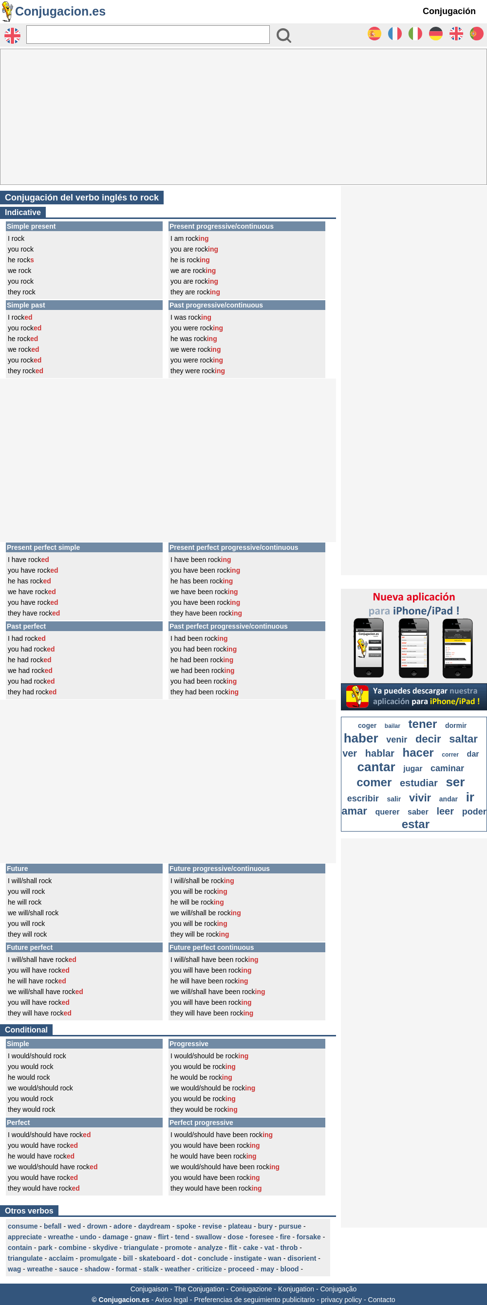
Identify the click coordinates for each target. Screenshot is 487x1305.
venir (396, 739)
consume (22, 1226)
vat (269, 1247)
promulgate (98, 1258)
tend (182, 1237)
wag (14, 1269)
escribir (363, 798)
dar (473, 754)
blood (290, 1269)
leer (445, 811)
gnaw (143, 1237)
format (126, 1269)
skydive (105, 1247)
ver (349, 753)
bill (128, 1258)
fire (285, 1237)
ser (455, 782)
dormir (456, 725)
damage (116, 1237)
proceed (241, 1269)
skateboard (157, 1258)
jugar (412, 768)
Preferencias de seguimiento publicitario (254, 1300)
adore (122, 1226)
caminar (447, 768)
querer (387, 812)
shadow (97, 1269)
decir (428, 739)
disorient (301, 1258)
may (267, 1269)
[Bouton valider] (284, 35)
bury (265, 1226)
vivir (420, 798)
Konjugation (296, 1289)
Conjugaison (150, 1289)
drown (97, 1226)
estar (416, 824)
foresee (261, 1237)
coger (367, 725)
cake (250, 1247)
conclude (213, 1258)
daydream (154, 1226)
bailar (392, 726)
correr (450, 754)
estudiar (419, 783)
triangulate (141, 1247)
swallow (208, 1237)
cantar (376, 767)
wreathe (61, 1237)
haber (361, 738)
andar (448, 799)
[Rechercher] (148, 34)
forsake (309, 1237)
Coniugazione (251, 1289)
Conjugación (449, 11)
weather (177, 1269)
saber (418, 812)
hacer (418, 752)
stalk (151, 1269)
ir (470, 797)
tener (423, 723)
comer (374, 782)
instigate (248, 1258)
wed (74, 1226)
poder (474, 811)
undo (88, 1237)
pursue (290, 1226)
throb (289, 1247)
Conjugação (338, 1289)
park (45, 1247)
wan (274, 1258)
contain (20, 1247)
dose (235, 1237)
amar (354, 811)
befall (53, 1226)
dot (186, 1258)
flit (233, 1247)
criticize (209, 1269)
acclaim (61, 1258)
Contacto (381, 1300)
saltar (463, 739)
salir (394, 799)
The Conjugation (199, 1289)
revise (212, 1226)
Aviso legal (171, 1300)
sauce (68, 1269)
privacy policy (341, 1300)
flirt (163, 1237)
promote (178, 1247)
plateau (240, 1226)
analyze (210, 1247)
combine (72, 1247)
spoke (186, 1226)
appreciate (25, 1237)
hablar (379, 753)
